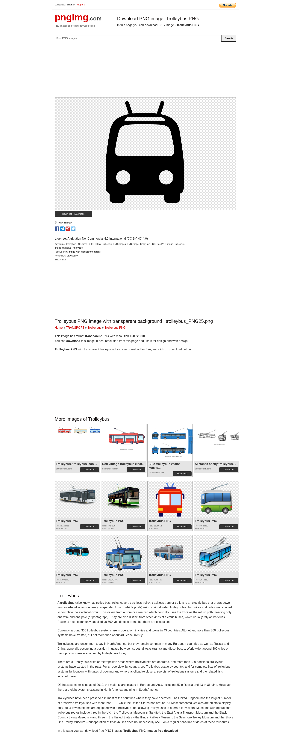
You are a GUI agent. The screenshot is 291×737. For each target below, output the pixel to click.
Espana (81, 4)
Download (89, 469)
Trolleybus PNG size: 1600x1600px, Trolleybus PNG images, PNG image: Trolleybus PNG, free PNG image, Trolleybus (125, 244)
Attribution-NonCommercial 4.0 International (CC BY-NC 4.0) (107, 238)
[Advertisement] (145, 71)
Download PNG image (73, 214)
